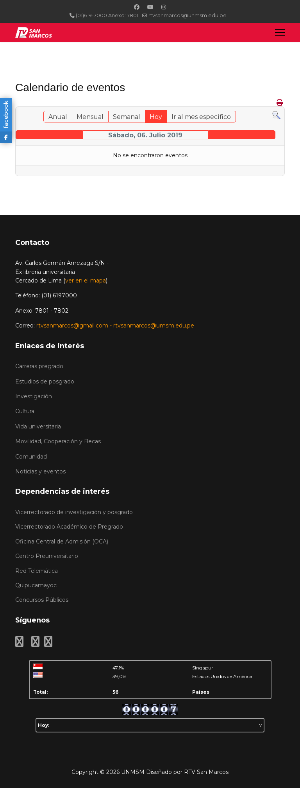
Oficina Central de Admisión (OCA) (61, 541)
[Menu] (280, 32)
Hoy (156, 117)
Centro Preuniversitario (46, 556)
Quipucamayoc (36, 585)
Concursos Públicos (41, 599)
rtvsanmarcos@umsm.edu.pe (153, 325)
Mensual (90, 117)
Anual (57, 117)
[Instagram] (163, 7)
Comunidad (31, 456)
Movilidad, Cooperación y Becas (58, 441)
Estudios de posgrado (44, 381)
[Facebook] (136, 7)
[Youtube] (150, 7)
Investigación (33, 396)
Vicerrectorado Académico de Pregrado (69, 526)
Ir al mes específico (201, 117)
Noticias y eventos (40, 471)
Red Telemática (36, 570)
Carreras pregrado (39, 366)
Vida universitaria (38, 426)
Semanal (126, 117)
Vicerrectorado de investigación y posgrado (74, 512)
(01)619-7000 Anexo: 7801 (107, 15)
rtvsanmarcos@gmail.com (72, 325)
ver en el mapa (85, 280)
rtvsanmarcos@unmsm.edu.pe (187, 15)
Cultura (24, 411)
